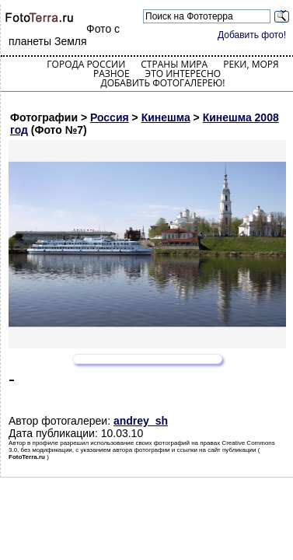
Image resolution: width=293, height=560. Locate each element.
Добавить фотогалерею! (162, 82)
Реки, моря (250, 64)
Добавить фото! (252, 35)
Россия (109, 117)
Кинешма (165, 117)
